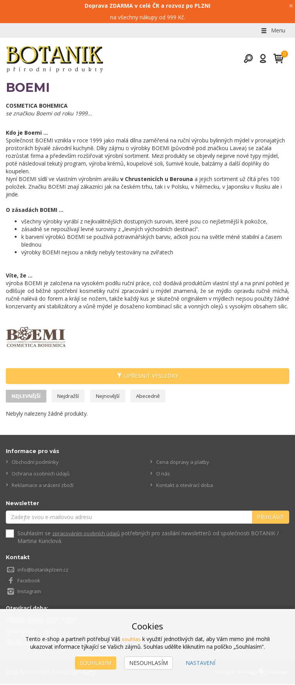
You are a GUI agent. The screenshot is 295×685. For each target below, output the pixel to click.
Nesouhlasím (148, 662)
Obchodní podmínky (36, 463)
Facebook (29, 581)
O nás (163, 475)
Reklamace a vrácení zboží (45, 486)
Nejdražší (73, 396)
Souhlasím (95, 662)
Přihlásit (270, 518)
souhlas (131, 639)
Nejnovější (115, 396)
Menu (272, 30)
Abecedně (158, 396)
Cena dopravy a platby (184, 463)
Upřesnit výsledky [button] (147, 376)
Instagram (30, 592)
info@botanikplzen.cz (43, 570)
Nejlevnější (28, 396)
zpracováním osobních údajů (88, 534)
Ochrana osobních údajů (42, 475)
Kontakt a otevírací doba (187, 486)
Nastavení (200, 662)
